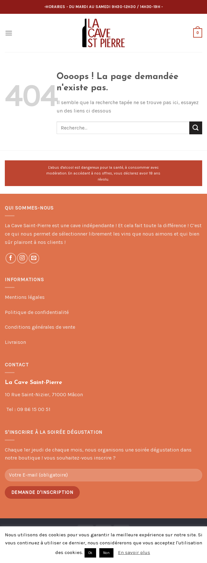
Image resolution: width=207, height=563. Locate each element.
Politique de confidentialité (37, 312)
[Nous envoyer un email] (34, 258)
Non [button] (106, 553)
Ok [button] (90, 553)
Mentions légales (25, 297)
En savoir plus (134, 552)
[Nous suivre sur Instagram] (22, 258)
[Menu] (9, 33)
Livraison (15, 342)
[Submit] (195, 127)
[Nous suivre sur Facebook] (10, 258)
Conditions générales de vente (40, 327)
